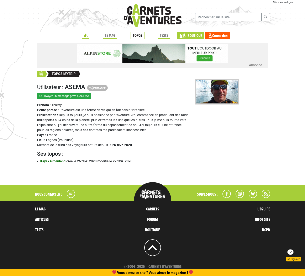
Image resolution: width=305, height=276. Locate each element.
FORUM (152, 220)
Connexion (220, 36)
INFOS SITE (262, 220)
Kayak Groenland (53, 161)
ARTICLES (42, 220)
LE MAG (110, 36)
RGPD (266, 230)
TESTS (164, 36)
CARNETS (152, 209)
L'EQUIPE (263, 209)
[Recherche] (228, 17)
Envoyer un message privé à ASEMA (64, 96)
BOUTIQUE (195, 36)
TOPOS (137, 36)
